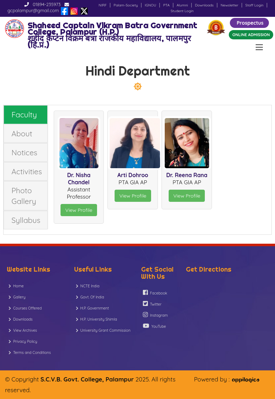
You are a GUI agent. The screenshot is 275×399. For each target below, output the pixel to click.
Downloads (204, 5)
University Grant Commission (103, 330)
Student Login (182, 11)
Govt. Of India (90, 297)
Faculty (24, 114)
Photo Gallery (23, 196)
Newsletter (229, 5)
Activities (26, 171)
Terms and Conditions (30, 352)
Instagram (155, 315)
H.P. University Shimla (96, 319)
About (21, 133)
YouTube (154, 326)
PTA (166, 5)
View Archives (23, 330)
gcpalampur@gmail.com (33, 10)
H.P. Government (92, 308)
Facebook (155, 293)
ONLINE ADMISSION (251, 34)
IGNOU (150, 5)
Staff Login (254, 5)
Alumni (182, 5)
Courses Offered (25, 308)
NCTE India (88, 285)
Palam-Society (126, 5)
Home (16, 285)
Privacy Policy (23, 341)
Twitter (152, 304)
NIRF (103, 5)
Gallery (17, 297)
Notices (24, 152)
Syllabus (25, 220)
